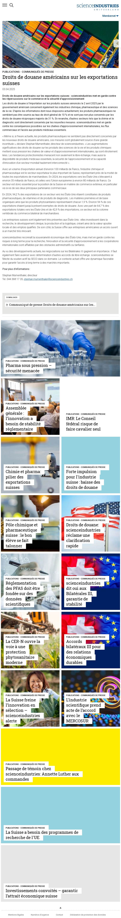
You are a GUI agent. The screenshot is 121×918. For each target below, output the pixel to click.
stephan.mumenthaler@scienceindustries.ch (48, 279)
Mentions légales (16, 915)
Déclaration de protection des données (88, 915)
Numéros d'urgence (40, 915)
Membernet (110, 15)
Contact (59, 915)
